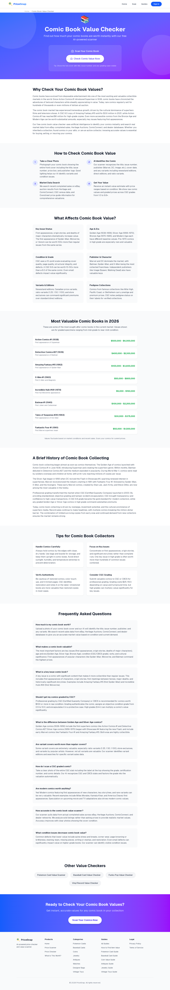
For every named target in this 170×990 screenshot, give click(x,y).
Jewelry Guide (107, 968)
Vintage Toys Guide (109, 972)
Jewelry (76, 956)
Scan (134, 4)
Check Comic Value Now (85, 58)
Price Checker (50, 952)
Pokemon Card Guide (109, 952)
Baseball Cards (79, 948)
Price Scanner (50, 948)
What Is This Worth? (53, 956)
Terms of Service (136, 948)
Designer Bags (79, 968)
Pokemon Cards (79, 943)
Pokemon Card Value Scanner (51, 875)
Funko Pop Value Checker (121, 875)
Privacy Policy (135, 943)
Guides (144, 4)
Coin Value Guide (108, 960)
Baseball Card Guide (109, 956)
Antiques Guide (107, 964)
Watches (76, 964)
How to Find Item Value (110, 948)
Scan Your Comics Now (85, 920)
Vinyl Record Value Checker (85, 883)
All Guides (105, 943)
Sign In (156, 4)
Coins (75, 952)
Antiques (76, 960)
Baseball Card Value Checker (87, 875)
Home (124, 4)
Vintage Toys (78, 972)
